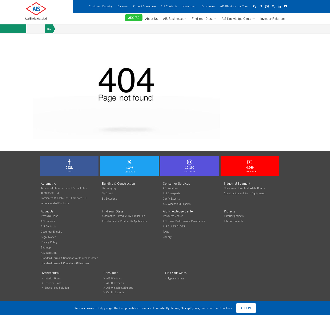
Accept (246, 308)
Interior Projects (233, 221)
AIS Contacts (169, 6)
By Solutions (109, 198)
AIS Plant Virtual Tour (234, 6)
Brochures (208, 6)
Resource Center (173, 216)
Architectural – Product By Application (124, 221)
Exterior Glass (51, 283)
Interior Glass (51, 278)
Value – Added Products (55, 203)
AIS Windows (170, 188)
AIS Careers (48, 221)
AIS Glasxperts (171, 193)
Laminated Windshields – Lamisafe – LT (64, 198)
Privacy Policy (49, 242)
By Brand (107, 193)
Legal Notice (48, 237)
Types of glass (174, 278)
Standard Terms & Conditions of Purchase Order (69, 258)
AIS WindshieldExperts (118, 287)
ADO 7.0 (133, 18)
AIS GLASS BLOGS (174, 226)
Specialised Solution (55, 287)
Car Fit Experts (114, 292)
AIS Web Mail (49, 252)
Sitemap (46, 247)
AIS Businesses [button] (174, 18)
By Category (109, 188)
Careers (122, 6)
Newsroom (189, 6)
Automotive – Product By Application (123, 216)
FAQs (166, 231)
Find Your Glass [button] (204, 18)
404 (49, 29)
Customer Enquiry (100, 6)
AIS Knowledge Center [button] (238, 18)
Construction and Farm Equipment (244, 193)
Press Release (49, 216)
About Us (151, 18)
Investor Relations (272, 18)
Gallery (167, 237)
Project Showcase (144, 6)
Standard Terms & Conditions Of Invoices (65, 263)
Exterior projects (234, 216)
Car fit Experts (171, 198)
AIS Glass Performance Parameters (184, 221)
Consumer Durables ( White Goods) (244, 188)
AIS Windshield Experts (176, 204)
